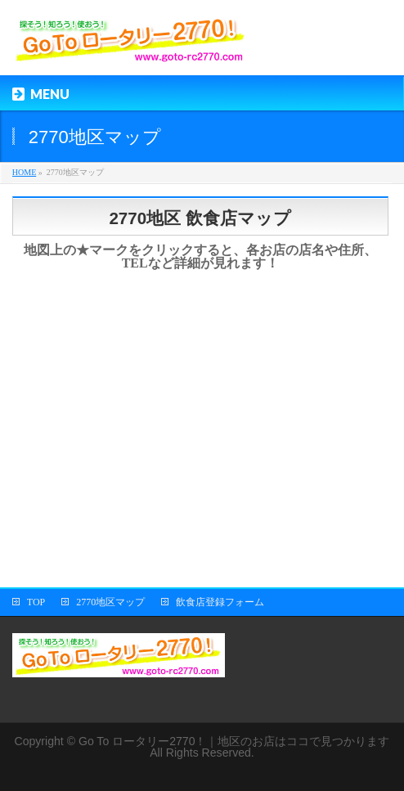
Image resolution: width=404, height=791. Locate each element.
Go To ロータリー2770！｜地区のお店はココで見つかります (234, 741)
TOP (36, 602)
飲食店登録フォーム (220, 602)
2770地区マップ (110, 602)
